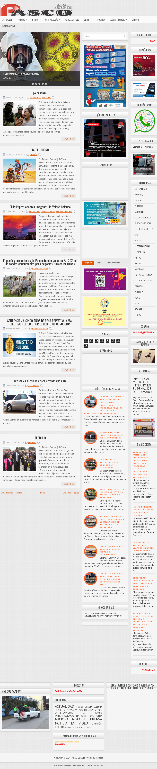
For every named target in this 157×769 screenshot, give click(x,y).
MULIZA (138, 263)
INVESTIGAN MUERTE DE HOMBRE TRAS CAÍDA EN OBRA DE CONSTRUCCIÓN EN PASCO (111, 579)
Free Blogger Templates (75, 765)
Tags (99, 263)
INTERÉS (37, 18)
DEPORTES (88, 19)
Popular (88, 263)
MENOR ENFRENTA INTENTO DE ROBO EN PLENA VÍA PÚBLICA (112, 435)
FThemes (99, 765)
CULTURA (139, 206)
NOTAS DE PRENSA (40, 268)
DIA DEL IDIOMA (40, 150)
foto (137, 234)
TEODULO (40, 437)
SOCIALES (139, 309)
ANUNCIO (139, 194)
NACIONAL (46, 97)
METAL (138, 257)
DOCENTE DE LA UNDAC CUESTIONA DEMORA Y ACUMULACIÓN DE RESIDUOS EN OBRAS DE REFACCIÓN (113, 522)
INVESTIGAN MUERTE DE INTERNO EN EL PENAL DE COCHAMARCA (143, 385)
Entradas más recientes (11, 493)
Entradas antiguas (71, 493)
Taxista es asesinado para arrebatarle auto (40, 381)
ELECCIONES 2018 (143, 223)
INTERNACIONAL (8, 26)
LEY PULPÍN (140, 252)
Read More (68, 139)
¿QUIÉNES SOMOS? (120, 18)
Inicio (42, 493)
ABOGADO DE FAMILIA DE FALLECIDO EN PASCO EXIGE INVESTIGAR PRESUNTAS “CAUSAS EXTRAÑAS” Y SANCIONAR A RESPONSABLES (104, 405)
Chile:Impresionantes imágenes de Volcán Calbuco (40, 206)
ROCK (137, 303)
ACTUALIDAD (7, 19)
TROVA (138, 315)
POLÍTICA (101, 19)
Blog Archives (113, 263)
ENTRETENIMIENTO (144, 229)
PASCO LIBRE (77, 757)
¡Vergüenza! (40, 93)
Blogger (99, 757)
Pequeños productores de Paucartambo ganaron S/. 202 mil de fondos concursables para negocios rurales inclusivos (40, 262)
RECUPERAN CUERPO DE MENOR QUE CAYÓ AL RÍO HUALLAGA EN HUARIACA (143, 583)
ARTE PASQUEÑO (53, 18)
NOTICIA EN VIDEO (72, 19)
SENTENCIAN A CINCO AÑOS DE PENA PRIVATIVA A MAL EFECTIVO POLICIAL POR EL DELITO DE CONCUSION (40, 322)
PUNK (137, 297)
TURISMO (23, 18)
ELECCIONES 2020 (143, 217)
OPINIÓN (135, 19)
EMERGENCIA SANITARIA (20, 74)
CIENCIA (138, 200)
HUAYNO (138, 240)
